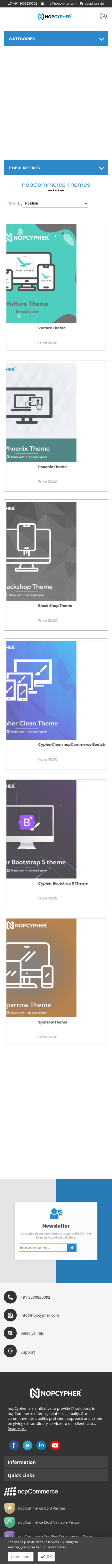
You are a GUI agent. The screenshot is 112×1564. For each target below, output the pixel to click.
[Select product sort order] (56, 203)
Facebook (14, 1445)
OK (46, 1557)
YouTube (55, 1445)
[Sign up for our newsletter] (49, 1240)
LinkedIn (41, 1445)
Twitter (27, 1445)
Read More (17, 1428)
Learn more (20, 1556)
